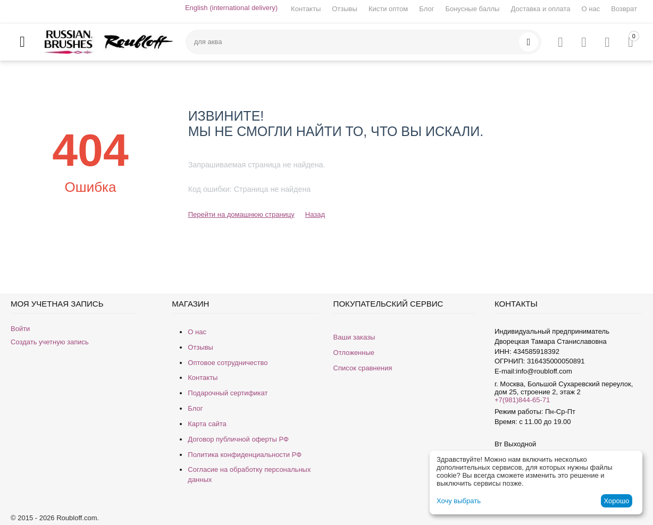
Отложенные (353, 353)
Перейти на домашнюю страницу (241, 214)
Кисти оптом (388, 9)
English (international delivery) (231, 8)
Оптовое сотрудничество (227, 363)
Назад (315, 214)
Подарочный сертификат (227, 393)
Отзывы (344, 9)
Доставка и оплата (540, 9)
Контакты (306, 9)
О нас (591, 9)
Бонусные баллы (472, 9)
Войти (20, 329)
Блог (426, 9)
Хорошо (616, 501)
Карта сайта (207, 424)
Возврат (624, 9)
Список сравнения (362, 368)
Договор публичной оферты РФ (238, 439)
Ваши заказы (354, 337)
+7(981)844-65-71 (522, 400)
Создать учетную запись (50, 342)
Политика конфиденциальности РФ (245, 455)
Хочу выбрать (459, 501)
